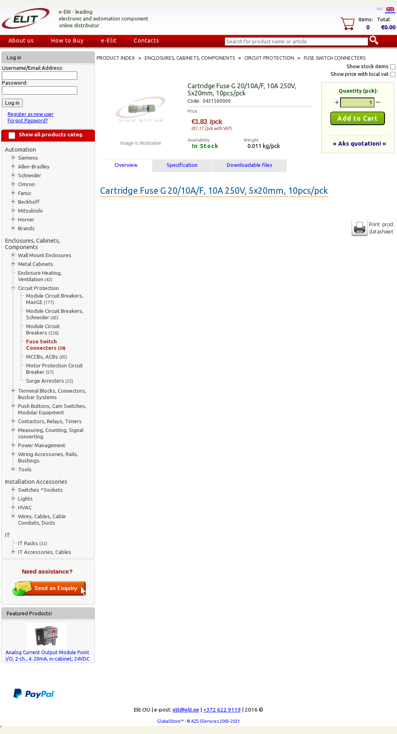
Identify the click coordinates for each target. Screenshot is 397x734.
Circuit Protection (38, 288)
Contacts (146, 40)
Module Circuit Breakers (43, 329)
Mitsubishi (30, 211)
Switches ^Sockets (40, 490)
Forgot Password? (28, 120)
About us (21, 40)
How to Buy (67, 40)
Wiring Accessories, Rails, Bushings (48, 457)
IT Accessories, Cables (44, 552)
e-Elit (109, 40)
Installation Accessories (36, 481)
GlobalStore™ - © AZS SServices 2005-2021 (198, 721)
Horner (26, 220)
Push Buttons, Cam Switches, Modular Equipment (52, 409)
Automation (20, 149)
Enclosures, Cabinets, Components (32, 243)
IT (7, 534)
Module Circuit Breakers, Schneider (54, 314)
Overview (126, 165)
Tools (25, 469)
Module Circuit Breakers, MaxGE (54, 299)
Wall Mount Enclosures (44, 255)
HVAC (25, 508)
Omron (26, 184)
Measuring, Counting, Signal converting (50, 433)
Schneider (29, 175)
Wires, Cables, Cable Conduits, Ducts (42, 519)
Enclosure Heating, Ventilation (40, 276)
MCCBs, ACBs (46, 357)
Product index (116, 58)
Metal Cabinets (35, 264)
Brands (26, 228)
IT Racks (32, 543)
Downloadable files (249, 165)
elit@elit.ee (186, 710)
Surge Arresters (49, 381)
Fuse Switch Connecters (45, 345)
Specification (182, 165)
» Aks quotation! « (359, 143)
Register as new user (31, 114)
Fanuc (24, 193)
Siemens (28, 158)
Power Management (41, 445)
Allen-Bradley (34, 167)
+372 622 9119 (222, 710)
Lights (25, 499)
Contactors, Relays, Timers (50, 421)
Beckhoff (28, 202)
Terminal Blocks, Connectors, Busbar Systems (52, 394)
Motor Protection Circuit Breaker (54, 369)
